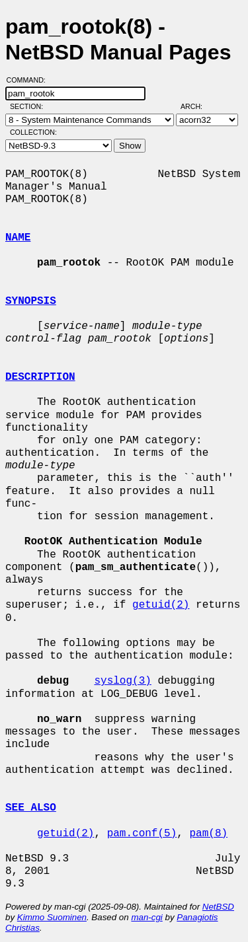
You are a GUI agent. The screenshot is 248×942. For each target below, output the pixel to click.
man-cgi (146, 917)
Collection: (33, 132)
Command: (30, 80)
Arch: (197, 106)
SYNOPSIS (30, 301)
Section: (29, 106)
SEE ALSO (30, 808)
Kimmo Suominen (52, 917)
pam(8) (208, 833)
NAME (17, 238)
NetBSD (218, 907)
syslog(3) (122, 681)
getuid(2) (160, 605)
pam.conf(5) (142, 833)
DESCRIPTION (40, 377)
